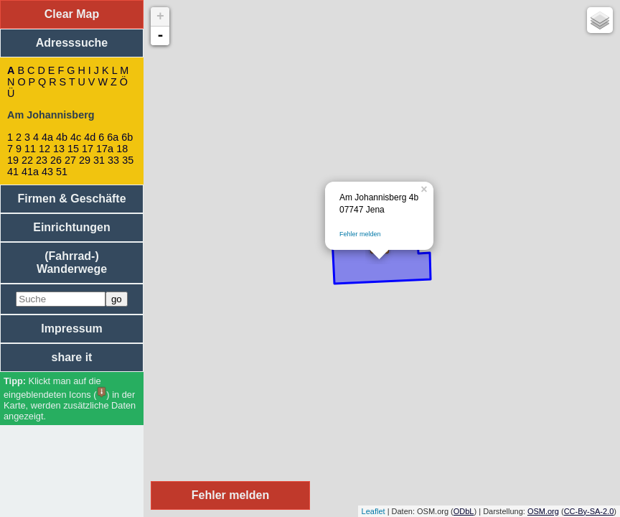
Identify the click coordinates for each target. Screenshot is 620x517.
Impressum (71, 328)
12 (44, 148)
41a (30, 171)
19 (13, 160)
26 (56, 160)
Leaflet (373, 511)
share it (72, 357)
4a (47, 137)
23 (41, 160)
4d (89, 137)
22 (27, 160)
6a (112, 137)
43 (47, 171)
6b (127, 137)
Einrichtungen (72, 227)
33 (113, 160)
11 (30, 148)
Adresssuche (72, 43)
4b (61, 137)
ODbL (464, 511)
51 (61, 171)
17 (87, 148)
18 (122, 148)
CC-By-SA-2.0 (589, 511)
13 (59, 148)
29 (84, 160)
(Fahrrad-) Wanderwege (72, 262)
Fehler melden (360, 234)
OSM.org (543, 511)
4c (75, 137)
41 (13, 171)
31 (99, 160)
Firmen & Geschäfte (71, 198)
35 (127, 160)
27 (70, 160)
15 (73, 148)
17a (104, 148)
